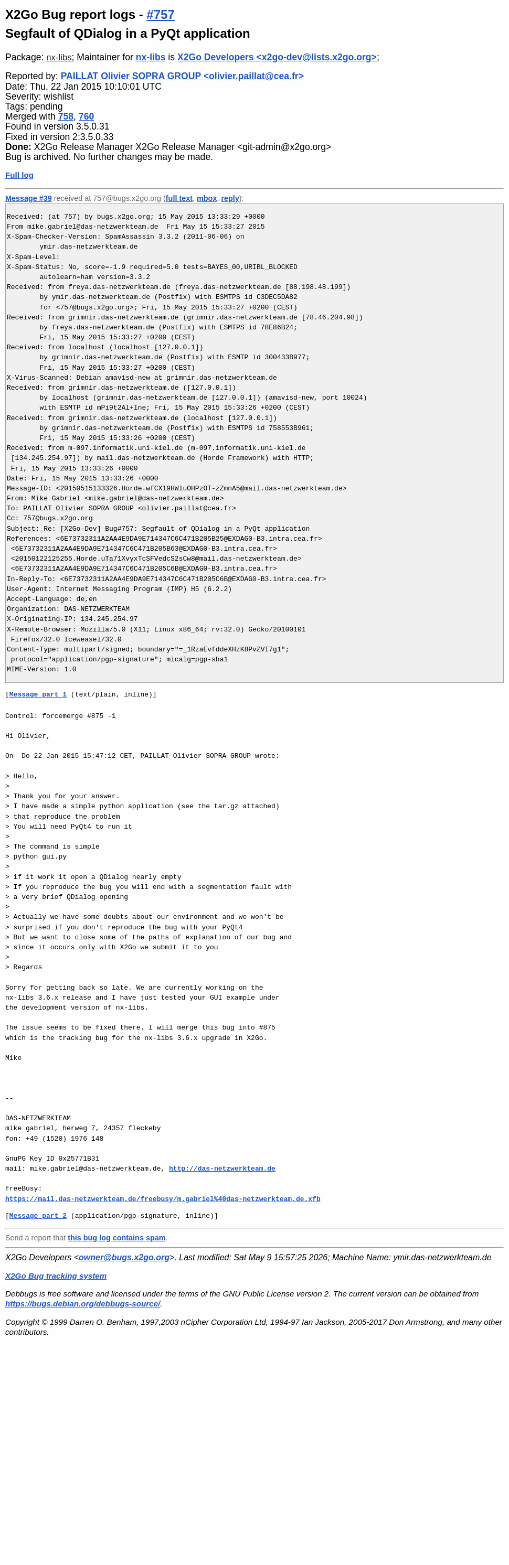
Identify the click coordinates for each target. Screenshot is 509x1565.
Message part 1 (38, 694)
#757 (160, 14)
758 (65, 116)
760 (86, 116)
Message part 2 (38, 1215)
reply (230, 198)
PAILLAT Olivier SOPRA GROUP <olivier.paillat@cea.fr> (182, 76)
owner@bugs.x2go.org (124, 1257)
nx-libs (58, 57)
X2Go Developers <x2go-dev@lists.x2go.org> (277, 57)
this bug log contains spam (116, 1238)
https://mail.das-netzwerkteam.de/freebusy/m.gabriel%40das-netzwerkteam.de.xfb (163, 1199)
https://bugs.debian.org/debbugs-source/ (82, 1303)
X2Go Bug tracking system (56, 1275)
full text (179, 198)
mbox (207, 198)
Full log (19, 174)
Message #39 (28, 198)
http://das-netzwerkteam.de (222, 1168)
